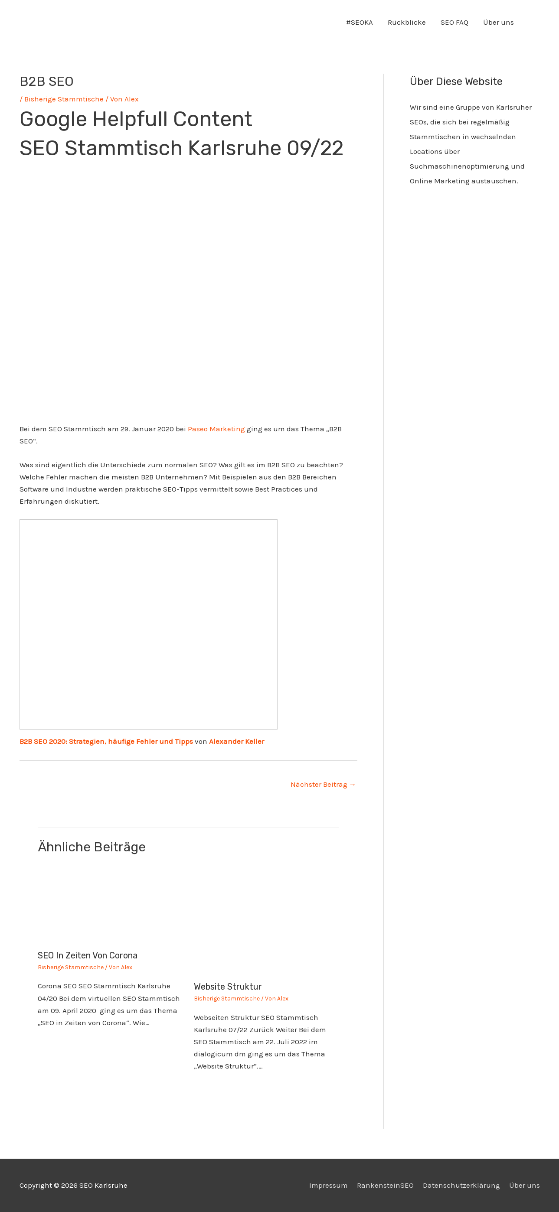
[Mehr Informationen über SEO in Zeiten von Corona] (110, 904)
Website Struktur (228, 986)
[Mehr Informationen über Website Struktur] (266, 920)
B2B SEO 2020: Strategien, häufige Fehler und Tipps (106, 741)
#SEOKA (359, 22)
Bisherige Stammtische (64, 98)
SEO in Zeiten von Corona (87, 955)
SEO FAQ (454, 22)
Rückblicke (407, 22)
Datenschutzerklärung (461, 1185)
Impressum (328, 1185)
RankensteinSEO (385, 1185)
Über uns (498, 22)
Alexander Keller (236, 741)
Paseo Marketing (216, 428)
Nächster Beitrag (323, 784)
